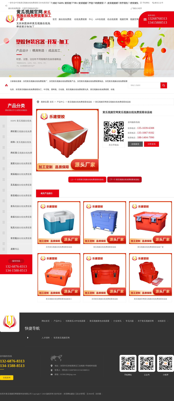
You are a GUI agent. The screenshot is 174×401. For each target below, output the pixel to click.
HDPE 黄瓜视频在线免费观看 (21, 126)
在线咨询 (6, 378)
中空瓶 (18, 3)
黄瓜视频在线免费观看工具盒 (21, 179)
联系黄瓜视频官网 (62, 338)
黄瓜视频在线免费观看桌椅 (21, 243)
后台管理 (80, 394)
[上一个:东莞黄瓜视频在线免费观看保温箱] (87, 179)
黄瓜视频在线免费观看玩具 (77, 89)
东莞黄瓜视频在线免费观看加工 (29, 89)
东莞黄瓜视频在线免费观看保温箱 (59, 247)
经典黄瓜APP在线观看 (75, 321)
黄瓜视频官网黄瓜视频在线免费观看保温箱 (113, 102)
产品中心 (60, 102)
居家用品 (15, 249)
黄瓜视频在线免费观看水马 (21, 200)
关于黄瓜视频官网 (146, 321)
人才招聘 (46, 338)
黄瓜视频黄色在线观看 (99, 321)
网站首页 (46, 321)
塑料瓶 (54, 89)
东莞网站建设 (69, 394)
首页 (52, 102)
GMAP (90, 394)
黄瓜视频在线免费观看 (99, 89)
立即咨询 (151, 144)
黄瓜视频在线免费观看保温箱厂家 (150, 247)
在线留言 (135, 144)
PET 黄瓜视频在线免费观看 (21, 136)
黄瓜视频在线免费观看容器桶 (21, 190)
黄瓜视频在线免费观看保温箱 (21, 168)
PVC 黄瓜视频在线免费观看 (21, 158)
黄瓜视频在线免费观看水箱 (21, 211)
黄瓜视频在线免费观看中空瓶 (21, 232)
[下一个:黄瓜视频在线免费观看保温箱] (124, 179)
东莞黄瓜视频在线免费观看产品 (62, 81)
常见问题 (130, 321)
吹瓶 (36, 8)
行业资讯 (117, 321)
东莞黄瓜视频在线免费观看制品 (90, 81)
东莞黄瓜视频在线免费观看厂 (35, 81)
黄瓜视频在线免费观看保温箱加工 (59, 299)
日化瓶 (61, 89)
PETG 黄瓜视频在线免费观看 (21, 147)
